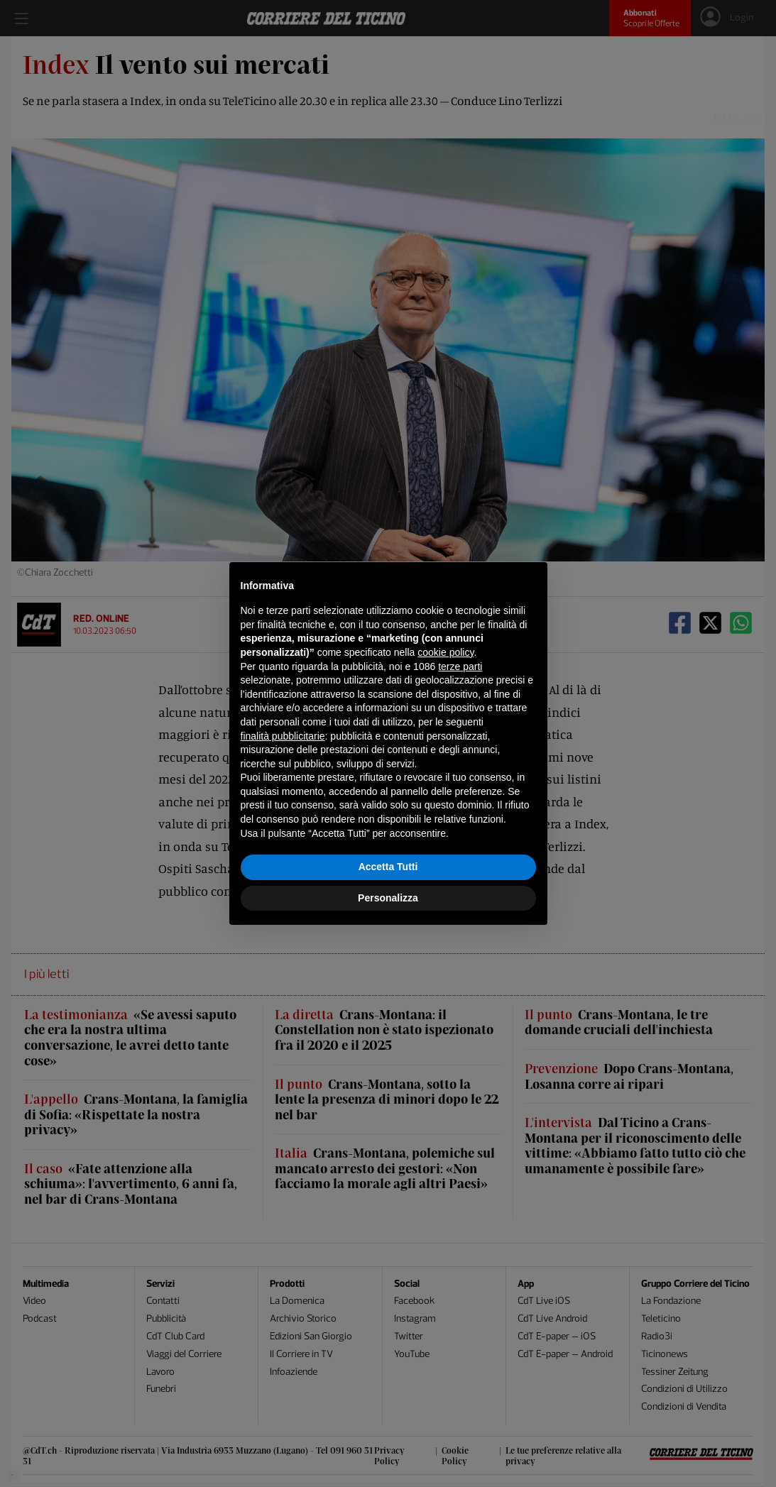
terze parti (460, 666)
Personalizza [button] (388, 898)
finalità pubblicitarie (283, 736)
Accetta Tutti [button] (388, 866)
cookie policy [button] (445, 652)
